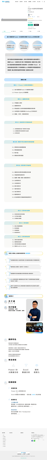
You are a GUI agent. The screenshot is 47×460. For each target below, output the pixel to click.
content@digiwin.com (36, 438)
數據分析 (29, 10)
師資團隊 (4, 436)
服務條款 (4, 441)
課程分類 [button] (16, 1)
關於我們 (4, 438)
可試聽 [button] (30, 22)
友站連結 (4, 444)
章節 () (13, 31)
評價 (38, 31)
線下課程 (34, 1)
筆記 (21, 31)
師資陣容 (21, 1)
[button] (42, 1)
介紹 (4, 31)
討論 (30, 31)
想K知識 (25, 1)
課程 (3, 435)
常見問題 (4, 446)
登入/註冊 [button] (38, 1)
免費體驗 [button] (29, 1)
